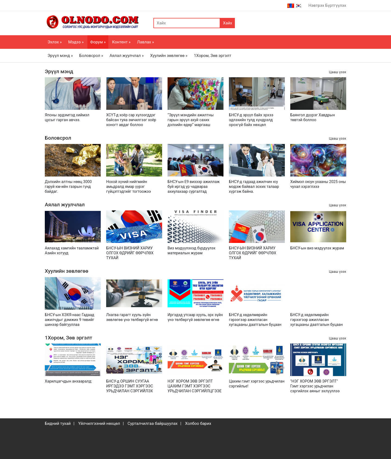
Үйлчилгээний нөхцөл (99, 423)
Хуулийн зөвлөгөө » (168, 55)
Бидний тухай (58, 423)
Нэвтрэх (316, 5)
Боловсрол (58, 138)
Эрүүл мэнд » (60, 55)
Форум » (98, 42)
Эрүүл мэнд (59, 71)
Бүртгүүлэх (335, 5)
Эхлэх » (55, 42)
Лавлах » (145, 42)
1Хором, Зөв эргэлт (212, 55)
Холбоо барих (198, 423)
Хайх (227, 23)
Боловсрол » (91, 55)
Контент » (121, 42)
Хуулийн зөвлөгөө (66, 271)
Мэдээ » (76, 42)
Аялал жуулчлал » (127, 55)
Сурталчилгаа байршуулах (153, 423)
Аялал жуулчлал (65, 204)
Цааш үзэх (337, 72)
